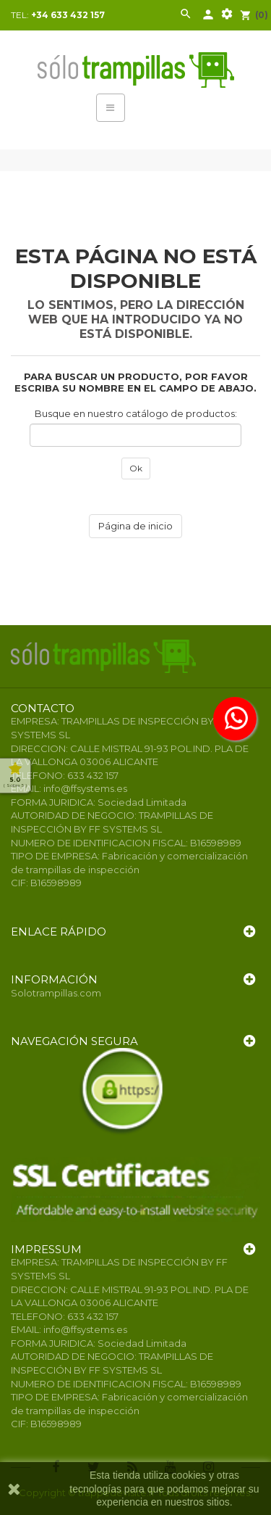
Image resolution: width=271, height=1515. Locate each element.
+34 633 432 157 (68, 14)
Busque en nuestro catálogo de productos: (136, 413)
